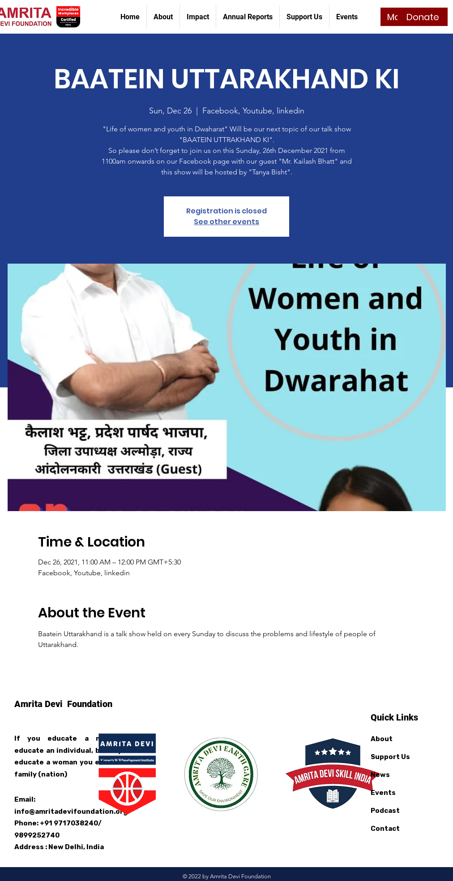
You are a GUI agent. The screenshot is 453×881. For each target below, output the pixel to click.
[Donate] (422, 17)
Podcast (385, 811)
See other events (226, 222)
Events (383, 793)
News (380, 775)
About (382, 739)
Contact (385, 829)
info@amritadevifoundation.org (71, 811)
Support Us (390, 757)
